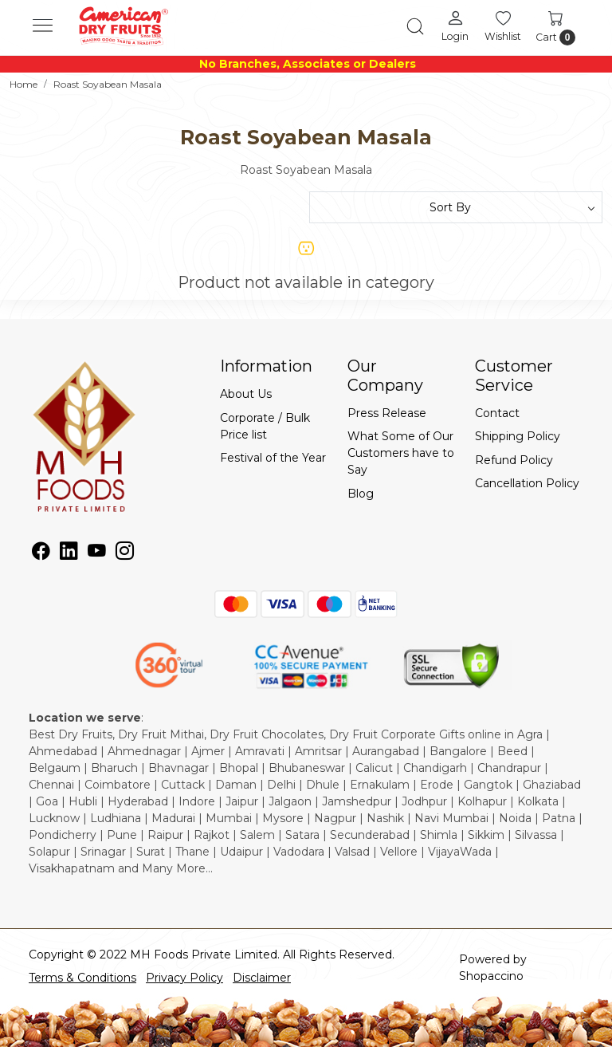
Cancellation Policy (527, 483)
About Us (246, 394)
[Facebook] (41, 553)
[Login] (455, 25)
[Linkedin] (69, 553)
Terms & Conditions (82, 977)
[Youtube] (96, 553)
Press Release (386, 413)
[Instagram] (124, 553)
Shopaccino (491, 976)
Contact (497, 413)
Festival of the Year (273, 458)
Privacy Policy (184, 977)
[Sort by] (455, 207)
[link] (415, 26)
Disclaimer (262, 977)
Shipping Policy (517, 436)
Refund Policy (514, 460)
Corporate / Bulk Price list (265, 426)
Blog (360, 493)
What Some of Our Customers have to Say (400, 453)
